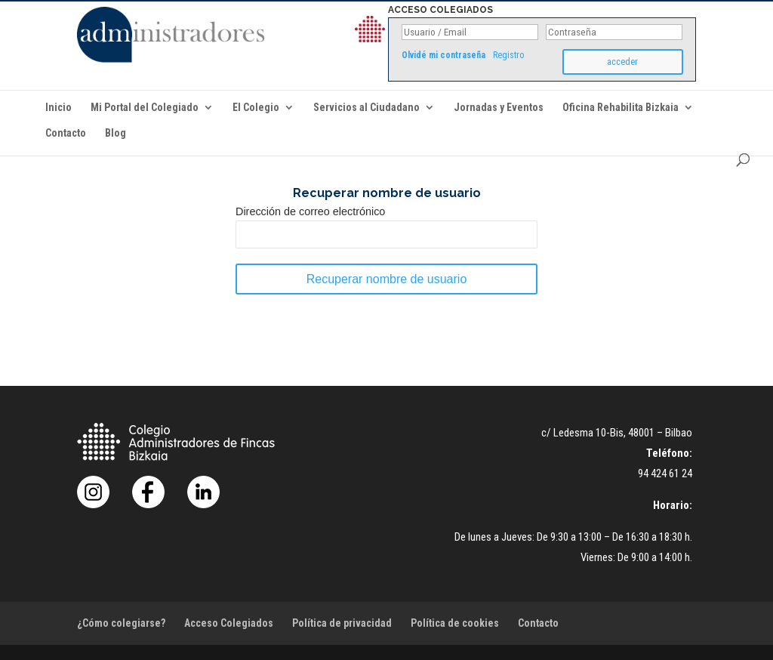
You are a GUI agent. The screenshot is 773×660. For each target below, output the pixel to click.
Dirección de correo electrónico (310, 211)
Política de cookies (455, 623)
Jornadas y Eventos (499, 107)
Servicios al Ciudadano (366, 107)
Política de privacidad (342, 623)
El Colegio (256, 107)
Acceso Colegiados (228, 623)
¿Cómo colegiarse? (121, 623)
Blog (115, 133)
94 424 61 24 (665, 473)
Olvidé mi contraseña (443, 55)
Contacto (65, 133)
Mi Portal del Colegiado (145, 107)
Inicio (58, 107)
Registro (508, 55)
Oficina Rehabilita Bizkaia (620, 107)
